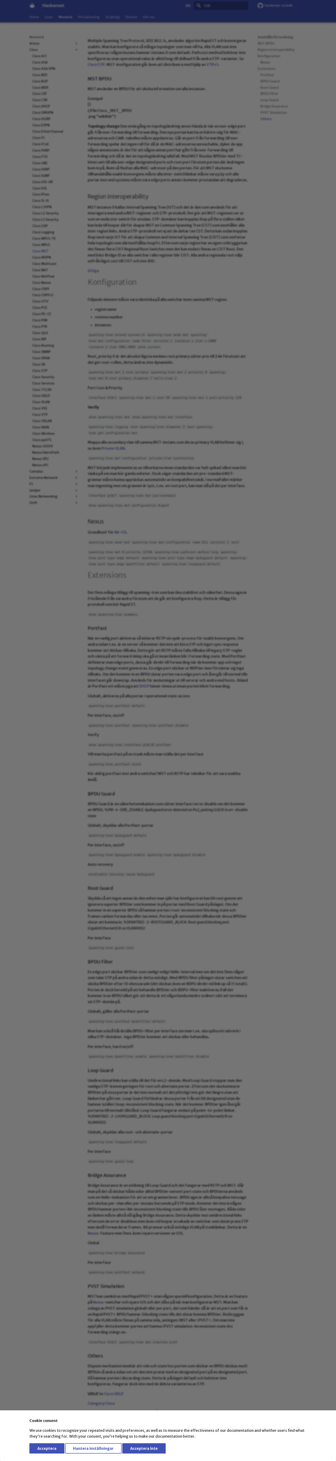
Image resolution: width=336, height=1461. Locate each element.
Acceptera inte (144, 1448)
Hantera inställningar (93, 1448)
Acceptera (46, 1448)
